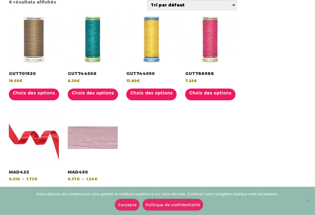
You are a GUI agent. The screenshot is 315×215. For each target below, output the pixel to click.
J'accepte (127, 204)
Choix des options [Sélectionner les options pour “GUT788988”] (210, 93)
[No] (308, 201)
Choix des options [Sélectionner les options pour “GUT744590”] (151, 93)
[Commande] (191, 5)
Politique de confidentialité (172, 204)
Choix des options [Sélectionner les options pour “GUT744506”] (93, 93)
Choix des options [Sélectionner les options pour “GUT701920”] (34, 93)
